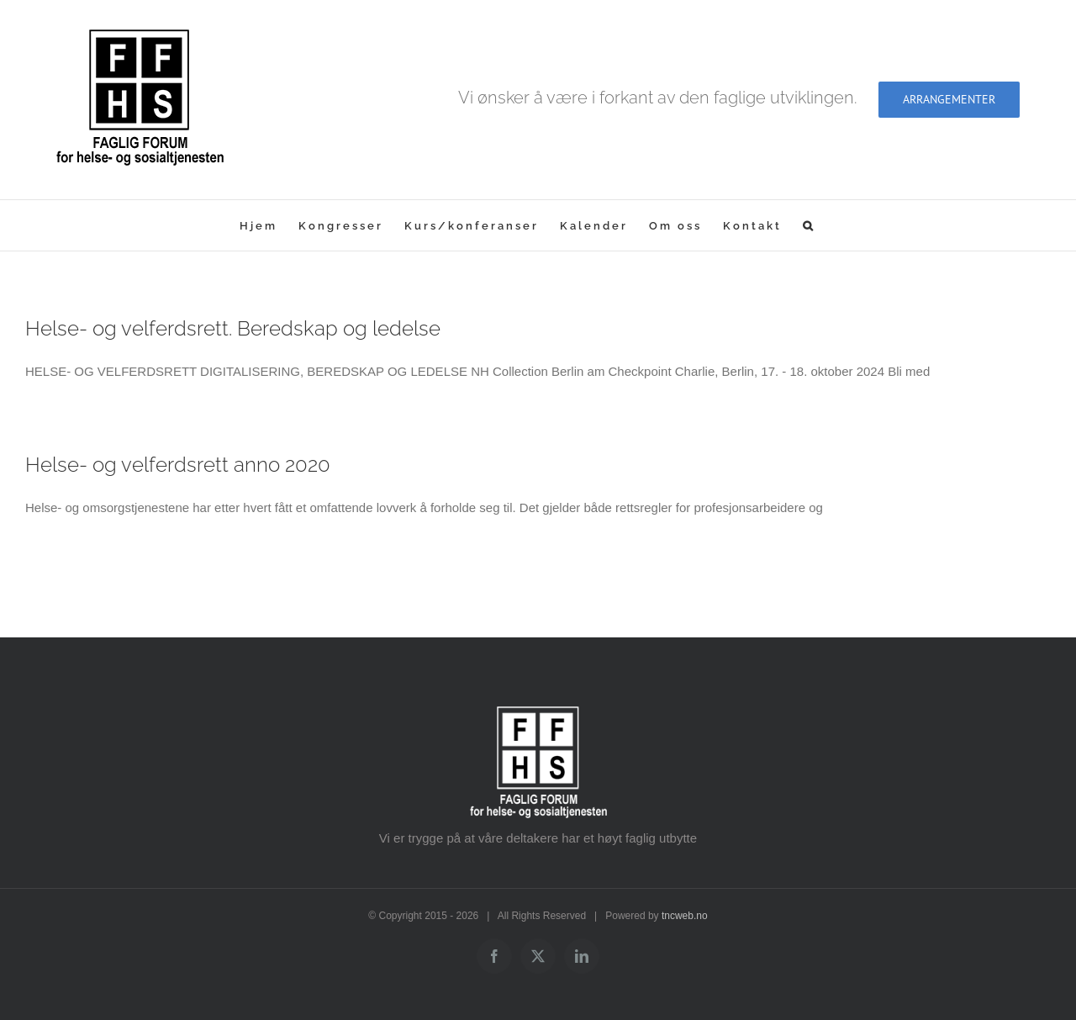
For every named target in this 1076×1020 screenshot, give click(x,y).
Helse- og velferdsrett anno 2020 (177, 464)
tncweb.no (685, 916)
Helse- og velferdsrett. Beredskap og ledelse (232, 328)
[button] (809, 225)
